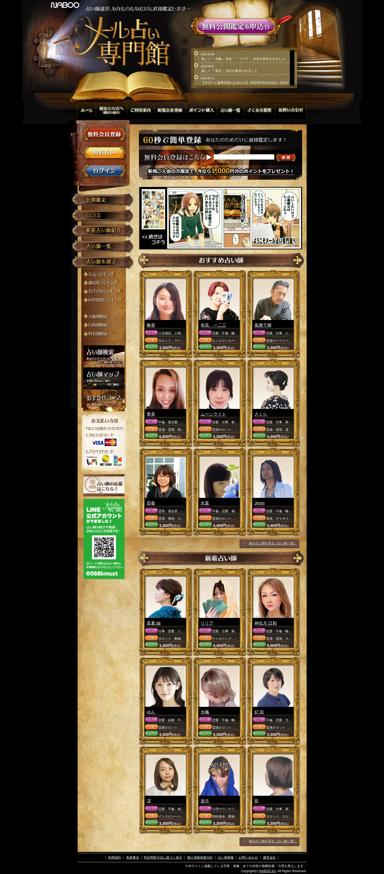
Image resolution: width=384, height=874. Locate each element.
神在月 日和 (265, 623)
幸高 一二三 (213, 325)
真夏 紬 (154, 623)
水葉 (205, 503)
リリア (207, 623)
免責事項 (132, 857)
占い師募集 (226, 857)
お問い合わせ (248, 857)
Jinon (259, 503)
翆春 (151, 503)
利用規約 (114, 857)
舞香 (151, 325)
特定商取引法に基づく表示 (163, 857)
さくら (260, 414)
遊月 (205, 801)
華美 (151, 414)
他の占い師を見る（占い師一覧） (273, 543)
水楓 (205, 712)
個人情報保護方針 (200, 857)
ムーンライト (213, 414)
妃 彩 (259, 712)
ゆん (151, 712)
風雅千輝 (262, 325)
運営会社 (269, 857)
